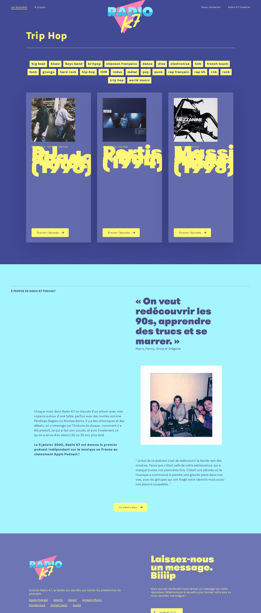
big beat (38, 64)
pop (145, 72)
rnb (214, 72)
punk (158, 72)
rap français (178, 72)
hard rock (68, 72)
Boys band (73, 64)
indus (117, 72)
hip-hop (88, 72)
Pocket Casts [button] (59, 605)
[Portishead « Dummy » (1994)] (129, 167)
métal (132, 72)
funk (33, 72)
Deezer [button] (72, 600)
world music (139, 80)
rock (226, 72)
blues (55, 64)
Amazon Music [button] (92, 600)
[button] (130, 507)
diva (161, 64)
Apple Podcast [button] (38, 600)
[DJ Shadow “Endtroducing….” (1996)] (58, 167)
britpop (94, 64)
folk (198, 64)
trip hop (117, 80)
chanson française (121, 64)
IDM (103, 72)
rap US (199, 72)
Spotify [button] (58, 600)
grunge (48, 72)
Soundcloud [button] (37, 605)
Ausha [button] (77, 605)
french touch (217, 64)
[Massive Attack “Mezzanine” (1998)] (200, 167)
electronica (180, 64)
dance (147, 64)
